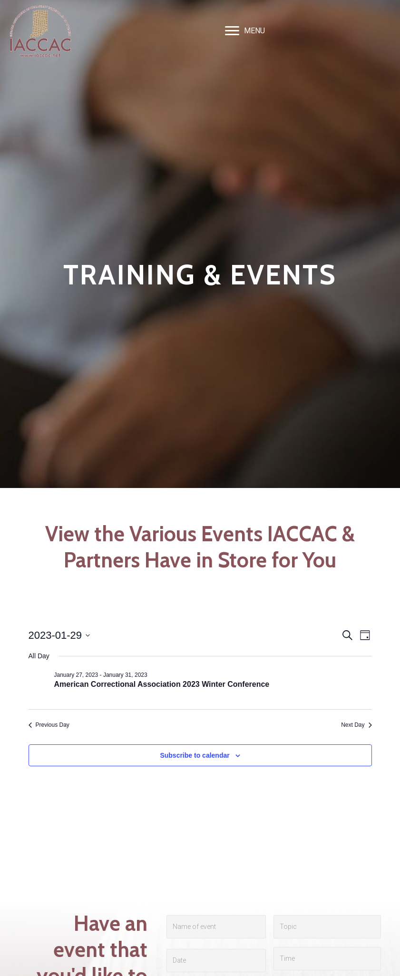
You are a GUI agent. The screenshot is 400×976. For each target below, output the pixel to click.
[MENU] (245, 31)
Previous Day (49, 725)
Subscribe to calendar (194, 755)
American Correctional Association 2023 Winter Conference (162, 684)
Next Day (356, 725)
